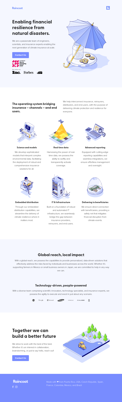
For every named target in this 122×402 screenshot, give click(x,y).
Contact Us (20, 55)
